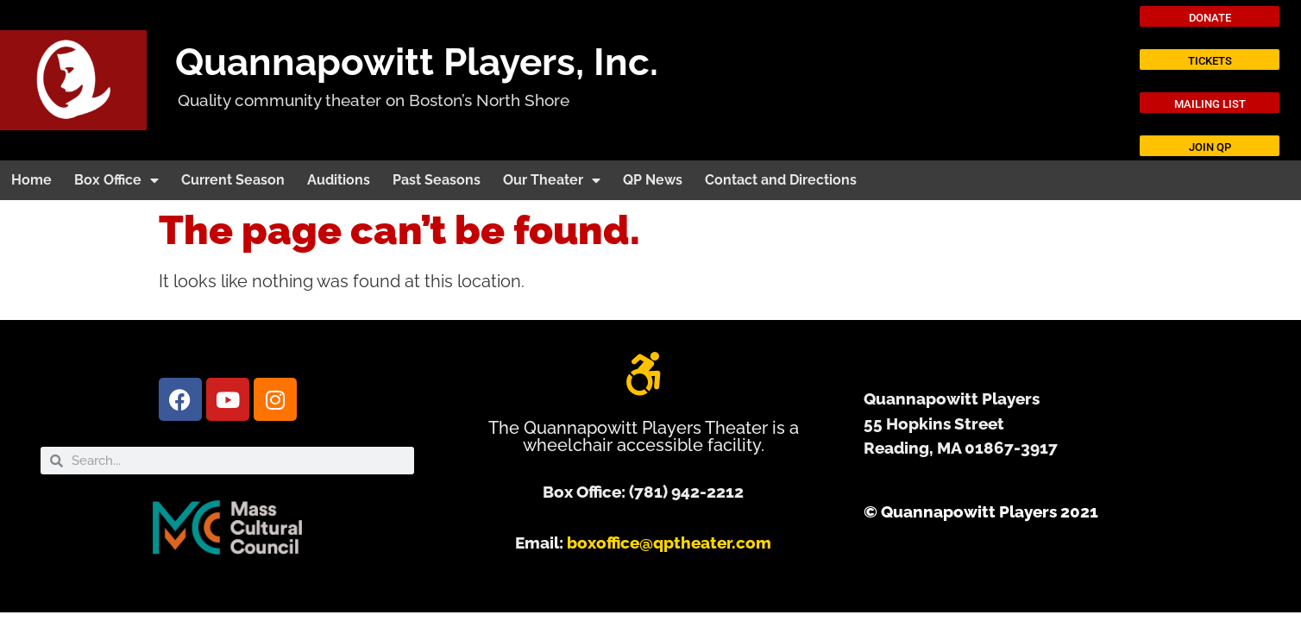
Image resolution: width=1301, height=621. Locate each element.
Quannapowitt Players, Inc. (416, 62)
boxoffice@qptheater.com (669, 542)
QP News (652, 180)
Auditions (338, 180)
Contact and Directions (781, 180)
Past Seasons (437, 180)
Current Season (233, 180)
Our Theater (551, 180)
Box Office (116, 180)
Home (31, 180)
